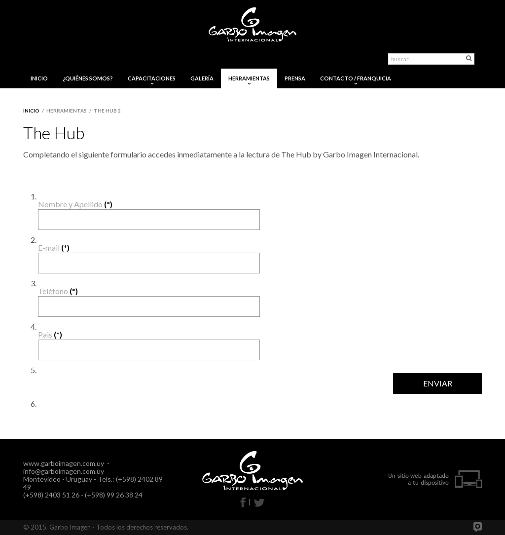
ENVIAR (437, 383)
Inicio (31, 111)
